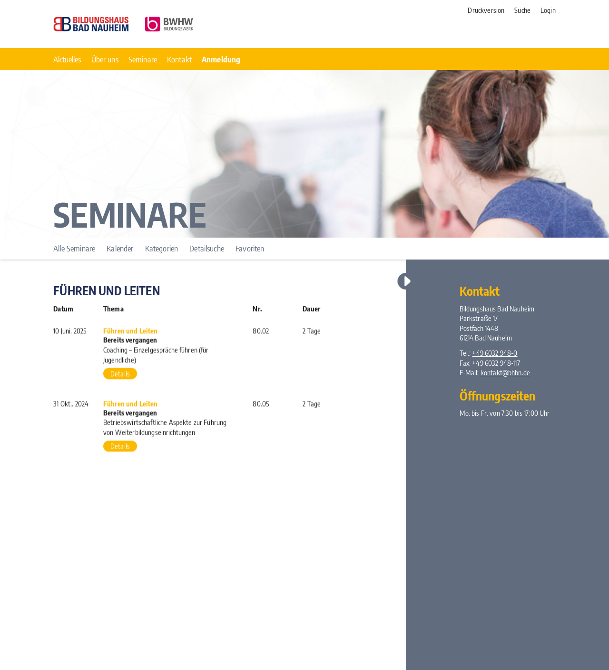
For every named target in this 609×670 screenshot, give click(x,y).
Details (120, 374)
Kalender (120, 248)
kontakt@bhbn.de (505, 372)
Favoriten (250, 248)
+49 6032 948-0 (494, 353)
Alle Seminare (74, 248)
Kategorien (161, 248)
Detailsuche (206, 248)
